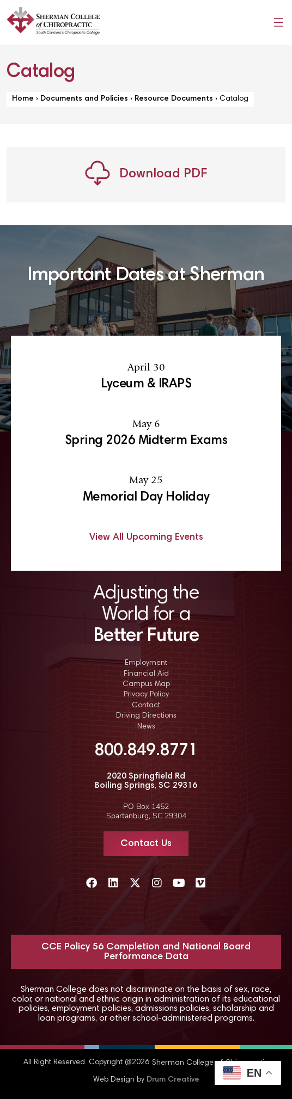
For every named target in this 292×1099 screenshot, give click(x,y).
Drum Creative (173, 1080)
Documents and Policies (84, 99)
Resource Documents (174, 99)
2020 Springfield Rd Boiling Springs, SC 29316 (146, 781)
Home (23, 99)
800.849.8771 (146, 751)
